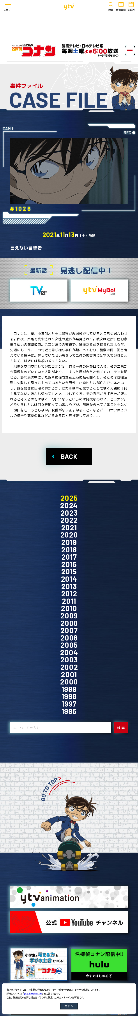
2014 (69, 579)
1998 (69, 696)
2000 (69, 681)
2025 (69, 498)
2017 (69, 556)
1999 (69, 689)
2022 (69, 520)
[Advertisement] (69, 27)
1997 (69, 703)
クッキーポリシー (33, 993)
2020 (69, 534)
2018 (69, 549)
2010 (69, 608)
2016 (69, 564)
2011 (69, 601)
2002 (69, 667)
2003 (69, 659)
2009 (69, 615)
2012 (69, 593)
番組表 (131, 6)
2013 (69, 586)
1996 (69, 711)
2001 (69, 674)
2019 (69, 542)
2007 (69, 630)
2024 (69, 505)
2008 (69, 623)
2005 (69, 645)
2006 (69, 637)
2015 (69, 571)
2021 (69, 527)
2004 (69, 652)
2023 (69, 513)
